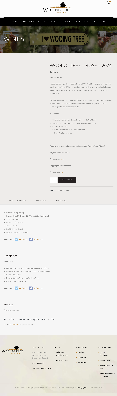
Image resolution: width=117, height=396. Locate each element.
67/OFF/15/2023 (81, 388)
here (62, 159)
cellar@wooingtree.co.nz (41, 368)
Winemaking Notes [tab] (17, 201)
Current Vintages (63, 190)
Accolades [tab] (41, 201)
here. (62, 172)
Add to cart (67, 180)
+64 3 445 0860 (38, 363)
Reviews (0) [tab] (61, 201)
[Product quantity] (53, 180)
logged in (16, 324)
